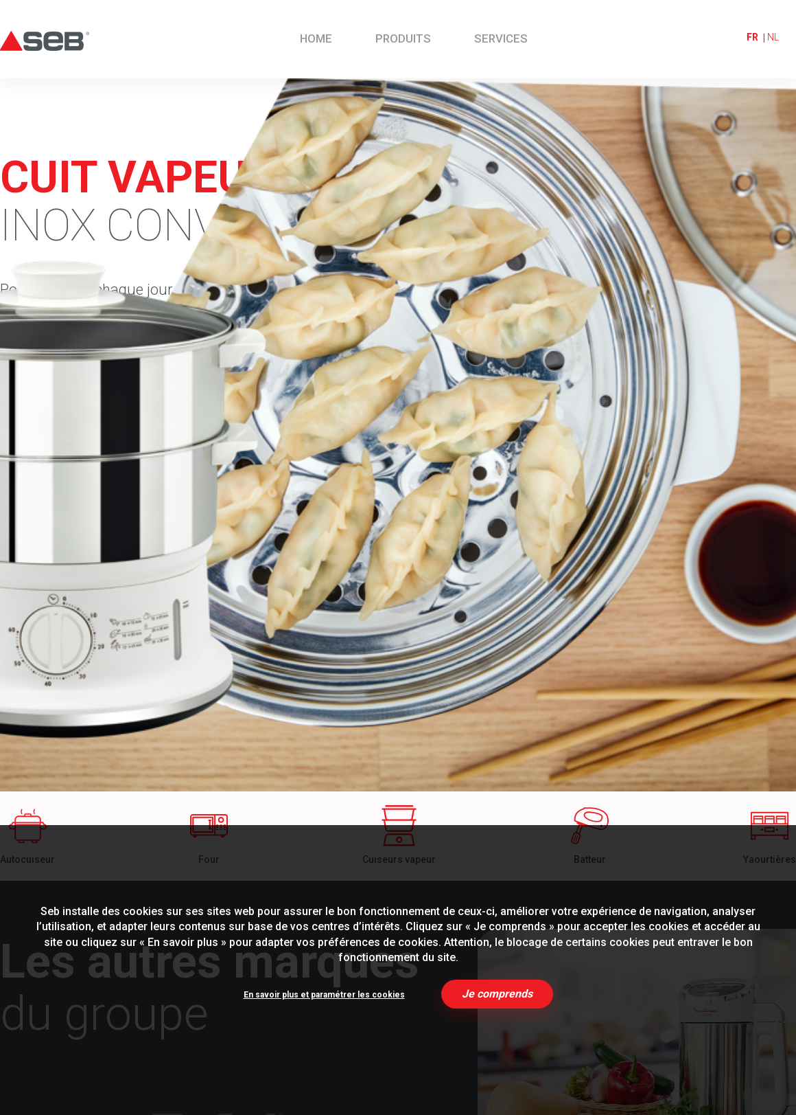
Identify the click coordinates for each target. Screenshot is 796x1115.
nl (773, 37)
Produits (403, 38)
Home (316, 38)
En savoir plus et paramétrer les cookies (324, 995)
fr (752, 37)
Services (501, 38)
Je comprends (497, 993)
